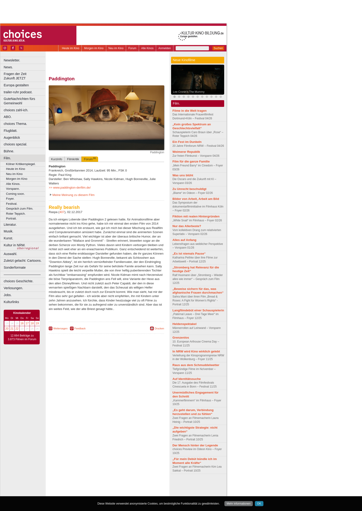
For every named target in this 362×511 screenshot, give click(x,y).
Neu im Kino (116, 48)
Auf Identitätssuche (186, 379)
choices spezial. (15, 144)
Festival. (11, 203)
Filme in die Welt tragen (189, 110)
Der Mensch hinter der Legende (195, 445)
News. (8, 67)
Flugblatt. (10, 130)
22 (16, 328)
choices (82, 488)
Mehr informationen (238, 503)
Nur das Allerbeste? (186, 226)
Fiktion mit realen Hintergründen (196, 216)
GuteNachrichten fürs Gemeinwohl (19, 101)
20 (6, 328)
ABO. (8, 117)
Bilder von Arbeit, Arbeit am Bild (195, 199)
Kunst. (8, 238)
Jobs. (8, 295)
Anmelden (164, 48)
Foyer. (10, 198)
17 (27, 323)
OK (259, 503)
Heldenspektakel (184, 324)
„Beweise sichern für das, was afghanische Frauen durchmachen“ (197, 291)
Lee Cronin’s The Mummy (189, 91)
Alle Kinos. (13, 184)
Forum (132, 48)
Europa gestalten (16, 85)
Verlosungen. (13, 288)
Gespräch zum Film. (19, 208)
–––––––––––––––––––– (22, 274)
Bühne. (9, 151)
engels (93, 488)
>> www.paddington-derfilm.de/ (70, 187)
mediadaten (144, 485)
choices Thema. (15, 124)
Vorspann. (13, 188)
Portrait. (11, 218)
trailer (106, 488)
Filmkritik (73, 159)
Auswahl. (10, 254)
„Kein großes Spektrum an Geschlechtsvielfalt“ (191, 126)
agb (132, 485)
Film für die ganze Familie (191, 161)
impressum (104, 485)
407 (61, 212)
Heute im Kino (70, 48)
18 (32, 323)
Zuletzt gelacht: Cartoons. (23, 260)
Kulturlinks (11, 302)
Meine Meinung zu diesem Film (73, 195)
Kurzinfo (56, 159)
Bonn (81, 492)
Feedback (80, 328)
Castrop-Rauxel (95, 492)
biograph (69, 488)
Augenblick (12, 137)
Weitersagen (60, 328)
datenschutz (120, 485)
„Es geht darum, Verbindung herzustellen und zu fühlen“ (193, 412)
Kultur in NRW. (14, 245)
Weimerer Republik (186, 151)
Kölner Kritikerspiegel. (21, 164)
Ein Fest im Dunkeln (187, 142)
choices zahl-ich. (16, 110)
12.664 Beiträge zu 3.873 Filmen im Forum (22, 337)
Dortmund (112, 492)
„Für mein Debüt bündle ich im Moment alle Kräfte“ (194, 461)
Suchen (218, 48)
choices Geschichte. (18, 281)
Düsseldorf (126, 492)
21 (11, 328)
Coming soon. (15, 193)
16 (22, 323)
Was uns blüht (182, 175)
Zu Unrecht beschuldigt (189, 189)
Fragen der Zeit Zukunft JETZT (25, 76)
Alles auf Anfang (184, 240)
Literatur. (10, 224)
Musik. (8, 231)
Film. (7, 158)
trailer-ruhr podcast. (18, 92)
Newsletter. (12, 60)
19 (37, 323)
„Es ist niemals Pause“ (189, 253)
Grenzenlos (180, 337)
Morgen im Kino (93, 48)
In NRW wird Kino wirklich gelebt (196, 351)
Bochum (71, 492)
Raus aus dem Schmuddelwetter (195, 365)
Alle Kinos (147, 48)
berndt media (86, 485)
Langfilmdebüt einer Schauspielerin (198, 310)
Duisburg (140, 492)
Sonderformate (15, 267)
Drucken (159, 328)
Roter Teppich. (16, 213)
